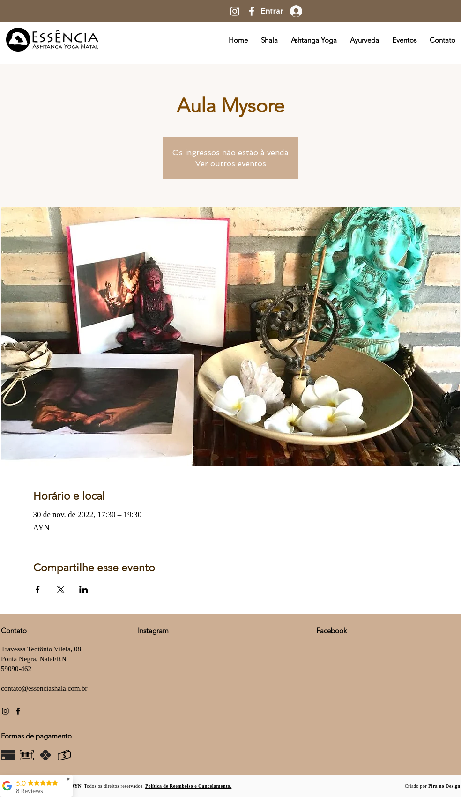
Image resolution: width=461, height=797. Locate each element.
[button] (188, 785)
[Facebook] (251, 11)
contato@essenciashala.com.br (44, 688)
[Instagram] (235, 11)
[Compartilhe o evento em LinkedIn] (83, 589)
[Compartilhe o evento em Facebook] (37, 589)
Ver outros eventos (230, 163)
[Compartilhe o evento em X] (60, 589)
